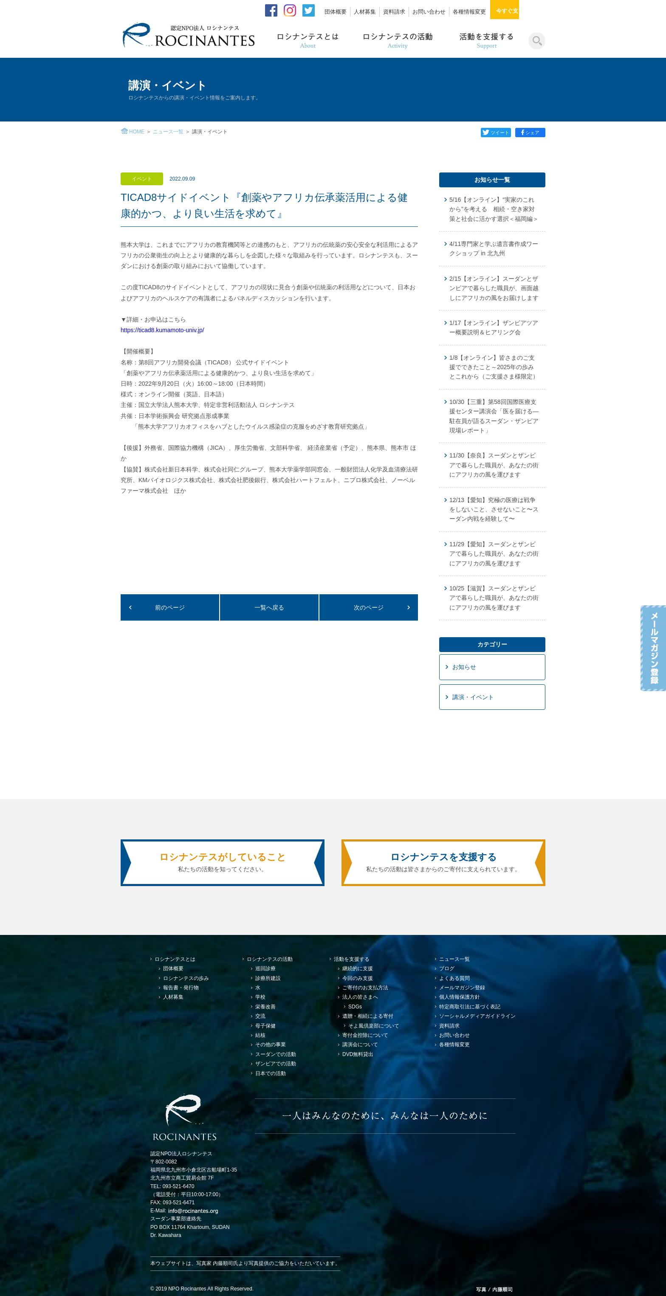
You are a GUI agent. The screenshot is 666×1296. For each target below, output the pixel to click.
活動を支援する (352, 959)
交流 (260, 1016)
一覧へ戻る (269, 607)
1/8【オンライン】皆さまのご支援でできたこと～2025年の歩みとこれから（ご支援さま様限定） (494, 367)
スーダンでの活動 (275, 1054)
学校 (260, 997)
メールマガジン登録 (462, 988)
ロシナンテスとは (175, 959)
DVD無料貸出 (357, 1054)
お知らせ (464, 667)
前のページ (170, 607)
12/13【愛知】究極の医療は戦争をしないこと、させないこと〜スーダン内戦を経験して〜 (494, 509)
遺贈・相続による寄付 (367, 1016)
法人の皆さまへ (360, 997)
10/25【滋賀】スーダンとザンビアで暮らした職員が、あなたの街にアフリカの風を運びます (494, 598)
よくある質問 (454, 978)
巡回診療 (265, 968)
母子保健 (265, 1026)
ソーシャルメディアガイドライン (477, 1016)
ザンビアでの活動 (275, 1064)
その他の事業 (270, 1045)
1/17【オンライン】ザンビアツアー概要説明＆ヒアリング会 (493, 327)
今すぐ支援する (520, 11)
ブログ (446, 968)
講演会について (360, 1045)
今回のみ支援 (357, 978)
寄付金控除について (365, 1035)
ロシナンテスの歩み (186, 978)
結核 (260, 1035)
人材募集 (365, 11)
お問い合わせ (429, 11)
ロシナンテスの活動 (270, 959)
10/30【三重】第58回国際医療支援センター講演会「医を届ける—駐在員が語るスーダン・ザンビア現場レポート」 (494, 416)
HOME (136, 132)
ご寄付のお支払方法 (365, 988)
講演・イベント (473, 697)
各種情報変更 (469, 11)
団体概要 (336, 11)
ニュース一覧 (168, 132)
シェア (531, 132)
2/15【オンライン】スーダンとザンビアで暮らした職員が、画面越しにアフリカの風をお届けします (494, 288)
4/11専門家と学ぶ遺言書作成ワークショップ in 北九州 (493, 248)
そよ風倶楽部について (373, 1026)
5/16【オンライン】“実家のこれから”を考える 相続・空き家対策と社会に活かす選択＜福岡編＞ (494, 209)
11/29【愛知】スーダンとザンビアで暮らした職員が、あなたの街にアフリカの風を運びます (494, 554)
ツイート (494, 132)
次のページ (369, 607)
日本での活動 (270, 1073)
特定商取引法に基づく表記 (469, 1007)
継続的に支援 (357, 968)
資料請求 (394, 11)
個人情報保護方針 (459, 997)
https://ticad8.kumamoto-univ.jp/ (162, 330)
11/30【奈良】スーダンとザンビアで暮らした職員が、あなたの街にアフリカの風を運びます (494, 465)
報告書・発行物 (181, 988)
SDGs (355, 1007)
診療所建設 (268, 978)
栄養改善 (265, 1007)
